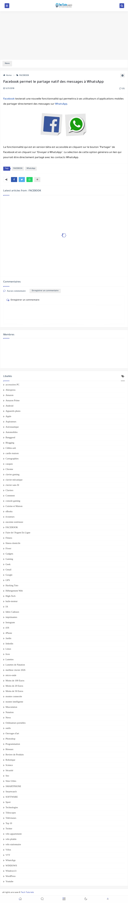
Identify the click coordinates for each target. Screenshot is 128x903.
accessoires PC (12, 384)
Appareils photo (13, 411)
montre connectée (14, 696)
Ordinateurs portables (16, 723)
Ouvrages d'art (12, 733)
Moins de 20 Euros (14, 686)
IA (7, 606)
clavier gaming (12, 474)
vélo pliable (11, 839)
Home (7, 75)
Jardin (8, 638)
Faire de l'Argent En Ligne (18, 532)
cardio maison (12, 453)
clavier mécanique (14, 479)
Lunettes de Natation (15, 664)
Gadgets (9, 553)
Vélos (8, 849)
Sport (8, 802)
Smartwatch (11, 791)
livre (8, 654)
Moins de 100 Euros (15, 680)
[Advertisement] (64, 35)
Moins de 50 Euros (14, 691)
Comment (10, 495)
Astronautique (12, 427)
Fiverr (8, 548)
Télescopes (11, 812)
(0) (122, 89)
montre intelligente (14, 701)
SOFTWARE (12, 797)
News (8, 717)
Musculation (11, 707)
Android (9, 405)
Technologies (12, 807)
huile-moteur (11, 601)
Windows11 (11, 871)
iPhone (9, 633)
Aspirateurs (11, 421)
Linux (8, 649)
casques (9, 464)
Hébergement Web (14, 590)
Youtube (9, 881)
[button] (14, 179)
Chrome (9, 469)
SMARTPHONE (13, 786)
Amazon (9, 395)
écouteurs (10, 516)
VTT (8, 855)
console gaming (13, 501)
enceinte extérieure (14, 522)
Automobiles (12, 432)
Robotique (10, 760)
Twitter (9, 828)
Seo (7, 775)
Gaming (9, 559)
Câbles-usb (11, 448)
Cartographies (12, 458)
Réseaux (9, 749)
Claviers (9, 490)
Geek (8, 564)
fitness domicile (13, 543)
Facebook (9, 99)
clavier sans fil (12, 485)
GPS (8, 580)
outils (8, 728)
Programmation (13, 744)
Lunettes (10, 659)
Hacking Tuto (12, 585)
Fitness (9, 538)
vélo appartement (14, 834)
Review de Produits (15, 754)
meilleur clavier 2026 (15, 670)
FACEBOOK (22, 75)
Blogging (10, 442)
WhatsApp (61, 104)
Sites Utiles (11, 781)
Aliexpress (10, 390)
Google (9, 575)
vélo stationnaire (13, 844)
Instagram (10, 622)
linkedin (9, 643)
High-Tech (10, 596)
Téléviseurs (11, 818)
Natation (10, 712)
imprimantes (11, 617)
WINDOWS (11, 865)
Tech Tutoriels (27, 892)
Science (9, 765)
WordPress (11, 876)
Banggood (10, 437)
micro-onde (11, 675)
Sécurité (9, 770)
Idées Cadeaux (12, 612)
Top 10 (9, 823)
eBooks (9, 511)
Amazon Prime (12, 400)
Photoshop (10, 738)
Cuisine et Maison (14, 506)
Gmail (8, 569)
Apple (8, 416)
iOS (7, 627)
